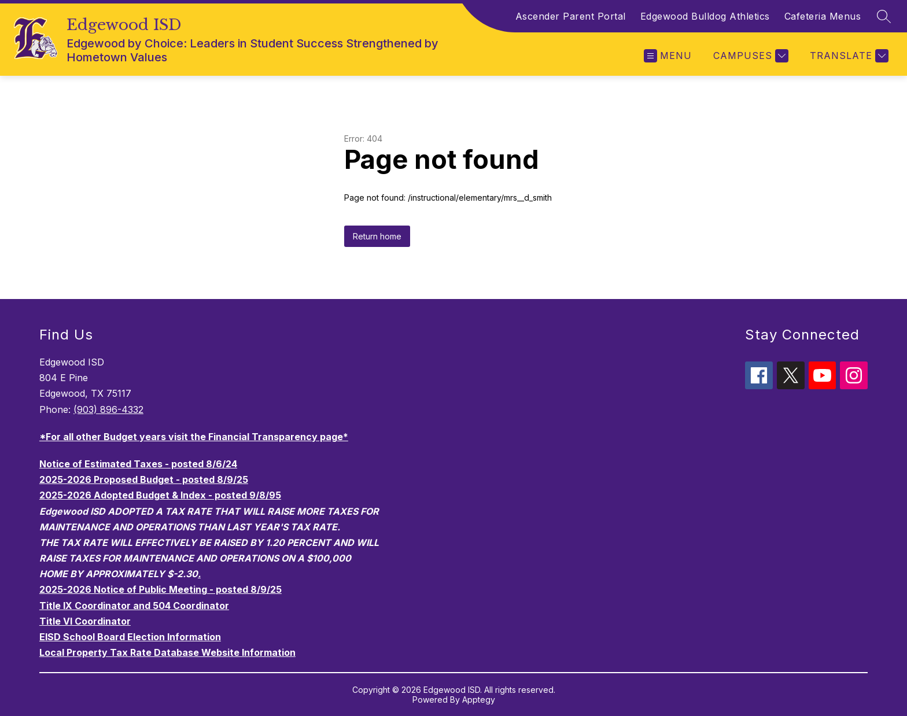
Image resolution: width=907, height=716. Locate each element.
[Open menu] (668, 56)
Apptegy (478, 699)
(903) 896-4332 (108, 409)
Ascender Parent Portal (570, 16)
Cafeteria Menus (822, 16)
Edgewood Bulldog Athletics (705, 16)
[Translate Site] (847, 56)
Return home (377, 236)
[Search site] (884, 16)
